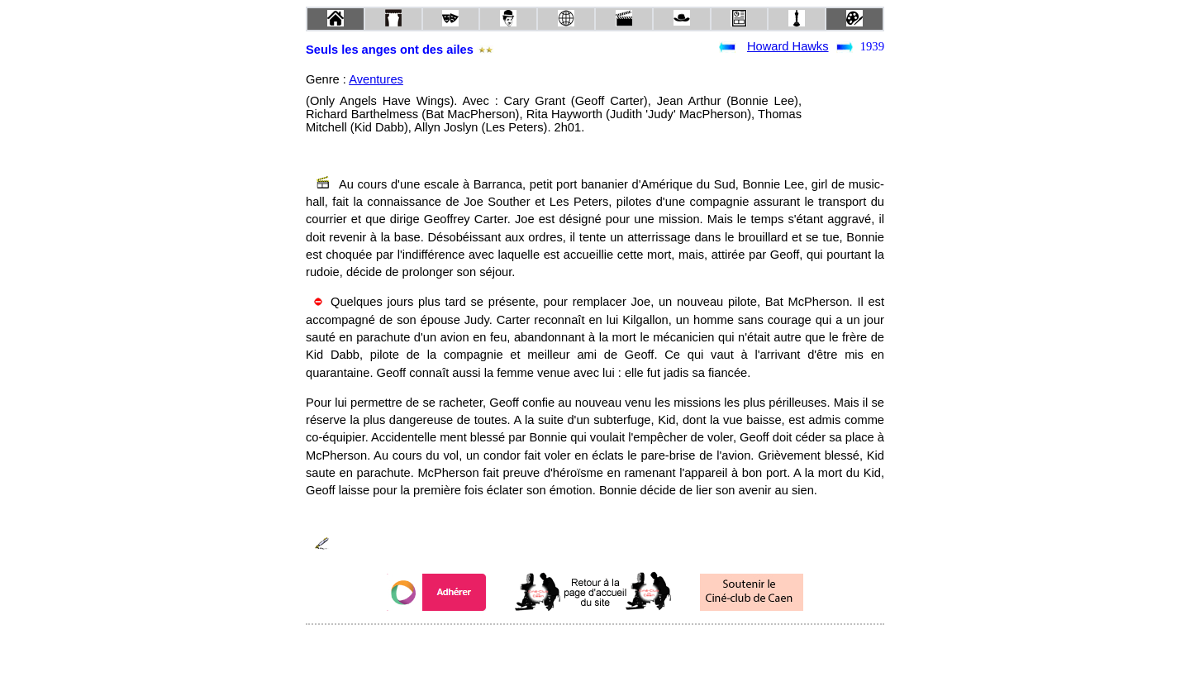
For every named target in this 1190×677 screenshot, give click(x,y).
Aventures (376, 79)
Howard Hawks (788, 46)
